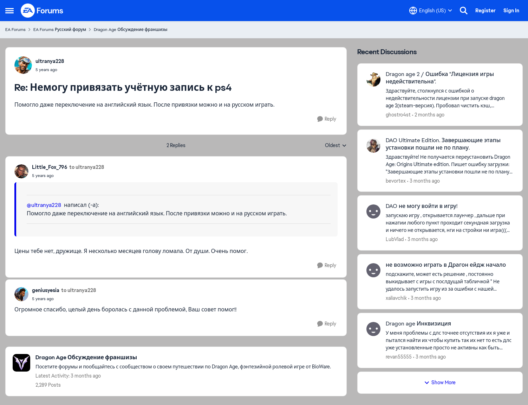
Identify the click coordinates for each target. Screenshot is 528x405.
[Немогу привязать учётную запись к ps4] (49, 70)
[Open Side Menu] (9, 10)
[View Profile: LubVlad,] (373, 211)
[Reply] (327, 119)
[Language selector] (430, 11)
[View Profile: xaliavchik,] (373, 270)
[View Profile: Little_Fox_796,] (21, 171)
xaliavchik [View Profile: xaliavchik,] (396, 298)
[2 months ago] (428, 115)
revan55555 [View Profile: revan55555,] (399, 357)
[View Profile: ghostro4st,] (373, 79)
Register (485, 10)
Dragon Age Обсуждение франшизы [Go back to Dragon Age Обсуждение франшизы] (130, 29)
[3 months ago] (423, 180)
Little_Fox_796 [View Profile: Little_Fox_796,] (49, 167)
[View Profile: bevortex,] (373, 146)
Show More (440, 382)
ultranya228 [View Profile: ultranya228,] (49, 61)
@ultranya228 (44, 205)
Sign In (511, 10)
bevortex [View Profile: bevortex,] (396, 180)
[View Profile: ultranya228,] (23, 65)
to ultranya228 (86, 167)
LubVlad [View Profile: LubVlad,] (395, 239)
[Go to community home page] (42, 11)
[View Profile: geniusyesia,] (21, 294)
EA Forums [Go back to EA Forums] (15, 29)
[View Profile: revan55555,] (373, 329)
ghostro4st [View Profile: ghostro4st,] (398, 115)
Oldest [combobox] (336, 145)
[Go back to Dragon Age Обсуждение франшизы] (183, 357)
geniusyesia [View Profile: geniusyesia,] (45, 290)
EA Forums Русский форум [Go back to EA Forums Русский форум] (59, 29)
